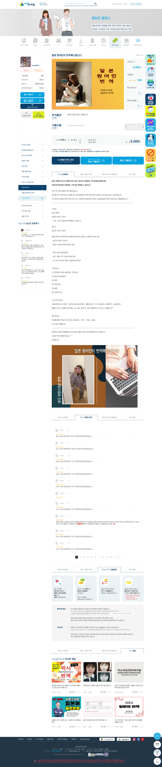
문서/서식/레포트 (27, 155)
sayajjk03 (35, 65)
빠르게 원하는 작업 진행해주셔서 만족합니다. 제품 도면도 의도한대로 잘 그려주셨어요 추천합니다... (33, 247)
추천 (132, 651)
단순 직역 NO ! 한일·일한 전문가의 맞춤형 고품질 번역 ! (128, 721)
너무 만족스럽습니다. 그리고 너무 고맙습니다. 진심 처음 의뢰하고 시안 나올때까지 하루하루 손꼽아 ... (33, 271)
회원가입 (139, 4)
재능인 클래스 (115, 4)
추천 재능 (132, 174)
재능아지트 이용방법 (109, 174)
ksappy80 (54, 692)
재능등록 (125, 4)
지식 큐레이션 (157, 735)
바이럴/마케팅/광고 (28, 150)
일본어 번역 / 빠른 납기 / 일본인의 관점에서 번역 (66, 721)
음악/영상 (25, 166)
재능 (63, 174)
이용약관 (73, 739)
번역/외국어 (25, 187)
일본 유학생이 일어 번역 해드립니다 (95, 720)
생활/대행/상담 (26, 171)
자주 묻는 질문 (26, 211)
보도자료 (20, 739)
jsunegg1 (117, 692)
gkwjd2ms (85, 726)
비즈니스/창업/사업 (28, 182)
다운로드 (157, 744)
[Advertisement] (32, 128)
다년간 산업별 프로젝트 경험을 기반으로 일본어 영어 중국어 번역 (129, 687)
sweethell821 (85, 692)
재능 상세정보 (63, 417)
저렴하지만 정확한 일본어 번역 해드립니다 (97, 686)
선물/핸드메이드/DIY (28, 193)
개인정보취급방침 (85, 739)
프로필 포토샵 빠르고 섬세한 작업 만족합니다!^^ (33, 283)
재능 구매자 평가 (86, 174)
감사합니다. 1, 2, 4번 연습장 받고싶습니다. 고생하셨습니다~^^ (33, 235)
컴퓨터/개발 (25, 161)
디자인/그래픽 (26, 145)
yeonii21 (117, 726)
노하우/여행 (25, 177)
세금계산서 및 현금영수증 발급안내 (122, 613)
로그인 (132, 4)
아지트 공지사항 (26, 206)
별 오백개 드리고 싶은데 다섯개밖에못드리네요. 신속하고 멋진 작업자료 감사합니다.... (33, 259)
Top (157, 762)
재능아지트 (109, 570)
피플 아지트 (25, 216)
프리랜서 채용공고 (62, 739)
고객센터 (101, 627)
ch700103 (54, 726)
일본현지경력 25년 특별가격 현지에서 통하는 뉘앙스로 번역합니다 (66, 687)
